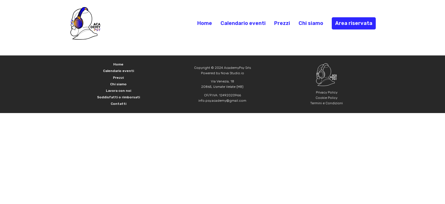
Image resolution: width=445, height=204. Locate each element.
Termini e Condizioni (326, 103)
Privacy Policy (326, 92)
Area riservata (353, 23)
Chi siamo (311, 23)
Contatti (118, 104)
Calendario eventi (243, 23)
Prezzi (282, 23)
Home (204, 23)
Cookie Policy (326, 98)
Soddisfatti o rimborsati (118, 97)
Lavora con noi (118, 91)
